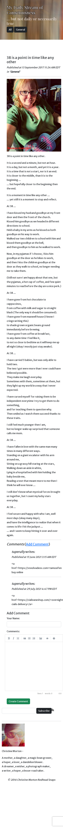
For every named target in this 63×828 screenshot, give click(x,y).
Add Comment (37, 544)
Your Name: (13, 618)
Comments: (13, 631)
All (10, 29)
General (20, 29)
